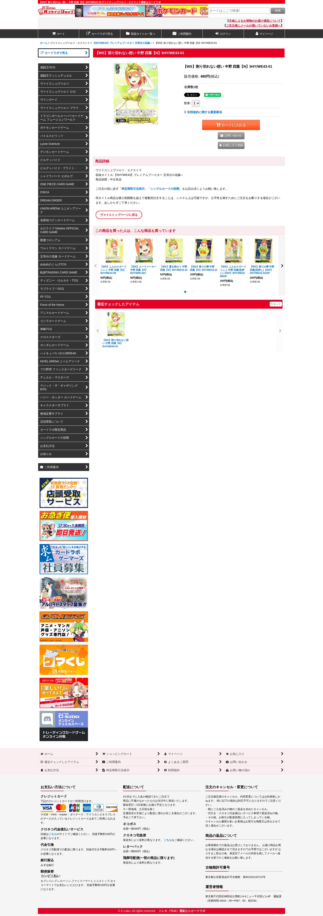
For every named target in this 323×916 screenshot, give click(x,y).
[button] (231, 145)
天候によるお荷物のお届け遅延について (255, 20)
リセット (276, 304)
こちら (53, 834)
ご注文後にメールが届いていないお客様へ (253, 25)
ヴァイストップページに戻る (119, 214)
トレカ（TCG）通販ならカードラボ (182, 911)
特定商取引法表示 (133, 188)
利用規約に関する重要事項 (203, 112)
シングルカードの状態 (164, 188)
